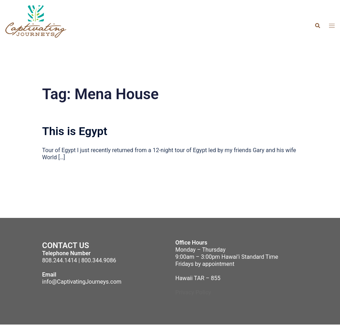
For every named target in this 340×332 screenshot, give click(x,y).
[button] (317, 25)
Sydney (178, 328)
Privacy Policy (193, 292)
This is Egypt (75, 131)
